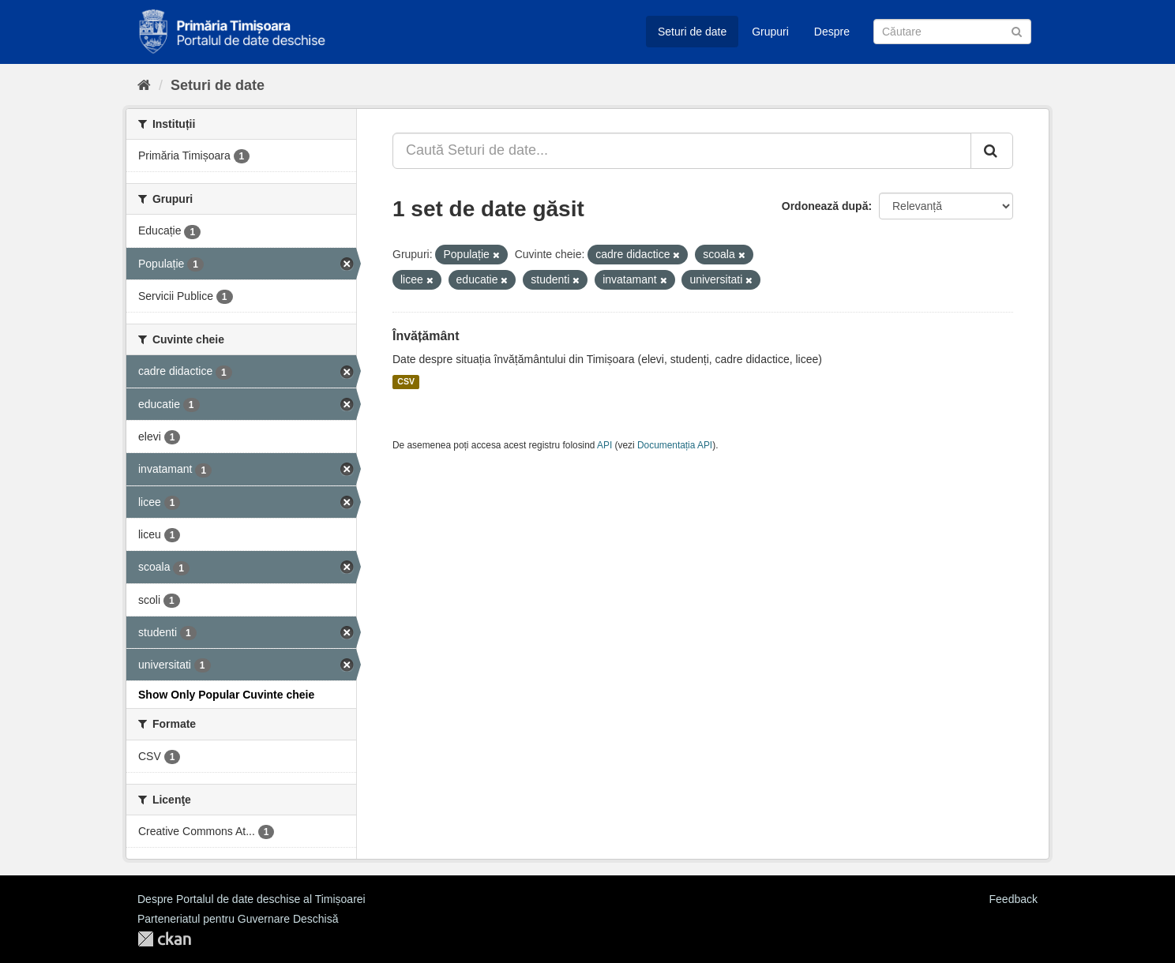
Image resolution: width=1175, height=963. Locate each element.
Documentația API (674, 445)
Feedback (1013, 899)
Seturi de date (692, 31)
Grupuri (770, 31)
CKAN (164, 939)
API (604, 445)
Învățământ (425, 336)
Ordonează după (825, 206)
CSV (406, 382)
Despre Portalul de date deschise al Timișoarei (251, 899)
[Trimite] (1016, 30)
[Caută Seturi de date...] (681, 151)
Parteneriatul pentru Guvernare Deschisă (237, 918)
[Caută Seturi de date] (952, 31)
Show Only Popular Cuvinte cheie (226, 694)
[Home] (144, 85)
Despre (832, 31)
